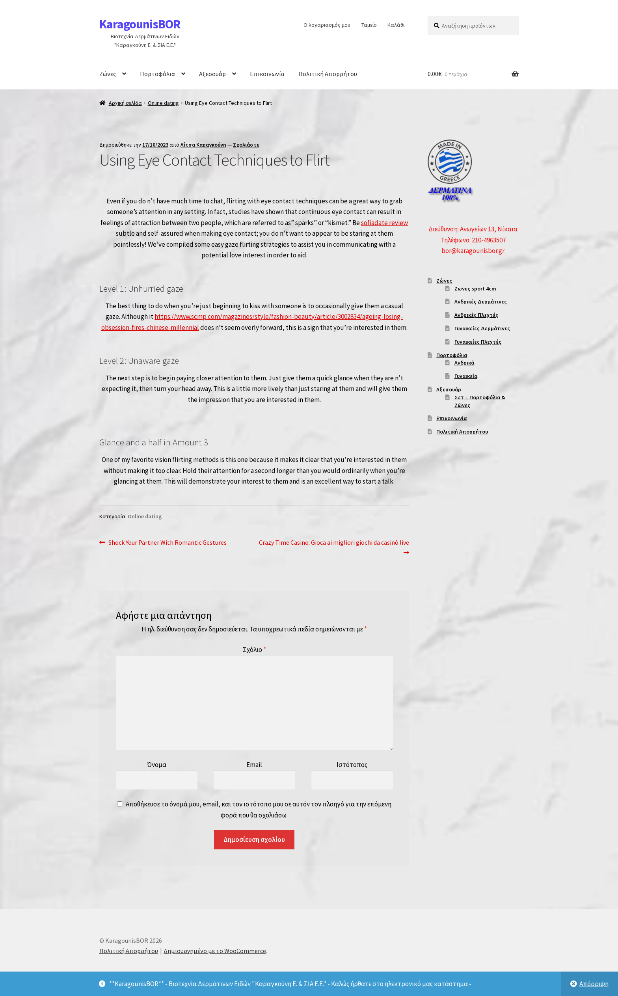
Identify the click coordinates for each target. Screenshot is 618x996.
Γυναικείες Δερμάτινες (482, 328)
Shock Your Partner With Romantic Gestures (167, 543)
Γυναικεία (465, 376)
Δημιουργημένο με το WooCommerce (215, 951)
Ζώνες (107, 74)
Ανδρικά (464, 362)
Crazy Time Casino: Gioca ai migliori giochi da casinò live (334, 547)
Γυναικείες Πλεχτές (477, 341)
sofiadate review (384, 222)
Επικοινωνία (267, 74)
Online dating (163, 102)
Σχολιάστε (246, 144)
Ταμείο (369, 24)
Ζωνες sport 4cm (475, 288)
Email (254, 764)
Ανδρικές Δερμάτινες (480, 301)
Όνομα (156, 764)
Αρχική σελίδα (125, 102)
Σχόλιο (254, 649)
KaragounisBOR (139, 24)
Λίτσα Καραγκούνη (203, 144)
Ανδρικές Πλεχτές (476, 314)
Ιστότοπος (352, 764)
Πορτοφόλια (157, 74)
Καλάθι (395, 24)
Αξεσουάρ (212, 74)
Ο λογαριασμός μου (326, 24)
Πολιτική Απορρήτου (327, 74)
